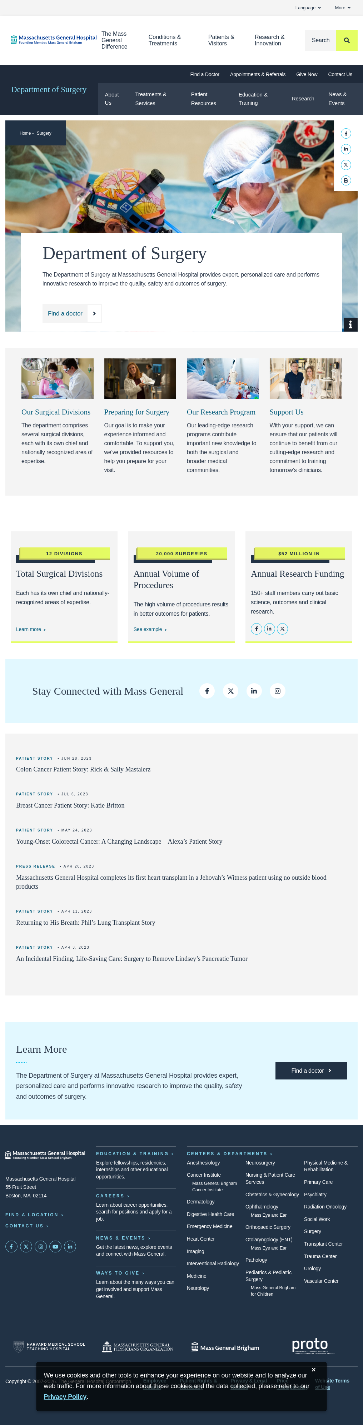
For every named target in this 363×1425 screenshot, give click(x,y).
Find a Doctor (204, 74)
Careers (110, 1195)
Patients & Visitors (221, 40)
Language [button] (308, 7)
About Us (112, 98)
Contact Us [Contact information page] (24, 1225)
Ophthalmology (261, 1207)
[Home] (45, 39)
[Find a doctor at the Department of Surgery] (72, 313)
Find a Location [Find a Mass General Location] (32, 1214)
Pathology (256, 1260)
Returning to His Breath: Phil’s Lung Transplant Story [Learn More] (85, 922)
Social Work (317, 1219)
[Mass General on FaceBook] (11, 1247)
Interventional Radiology (213, 1263)
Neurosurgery (260, 1163)
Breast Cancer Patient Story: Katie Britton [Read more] (70, 805)
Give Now (306, 74)
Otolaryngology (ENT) (269, 1239)
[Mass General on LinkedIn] (70, 1247)
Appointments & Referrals (257, 74)
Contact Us (340, 74)
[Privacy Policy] (65, 1397)
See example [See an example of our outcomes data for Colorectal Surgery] (148, 629)
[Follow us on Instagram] (277, 691)
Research (303, 98)
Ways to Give (118, 1273)
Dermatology (200, 1202)
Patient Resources (203, 98)
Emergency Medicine (209, 1226)
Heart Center (201, 1239)
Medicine (197, 1276)
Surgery (44, 133)
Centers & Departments (227, 1153)
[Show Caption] (351, 325)
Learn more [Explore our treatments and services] (28, 629)
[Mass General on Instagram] (41, 1247)
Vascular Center (321, 1281)
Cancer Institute (204, 1175)
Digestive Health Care (210, 1214)
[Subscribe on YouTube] (55, 1247)
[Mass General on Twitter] (26, 1247)
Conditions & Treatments (165, 40)
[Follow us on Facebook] (207, 691)
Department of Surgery (49, 89)
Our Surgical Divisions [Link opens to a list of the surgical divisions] (55, 412)
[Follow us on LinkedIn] (254, 691)
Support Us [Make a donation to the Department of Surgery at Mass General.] (287, 412)
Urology (312, 1268)
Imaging (195, 1251)
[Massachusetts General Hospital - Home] (45, 1155)
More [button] (342, 7)
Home (25, 133)
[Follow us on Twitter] (230, 691)
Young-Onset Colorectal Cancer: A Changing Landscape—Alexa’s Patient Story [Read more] (119, 841)
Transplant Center (323, 1244)
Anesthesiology (203, 1163)
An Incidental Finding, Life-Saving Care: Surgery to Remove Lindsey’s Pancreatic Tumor (132, 958)
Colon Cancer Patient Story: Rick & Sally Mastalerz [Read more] (83, 769)
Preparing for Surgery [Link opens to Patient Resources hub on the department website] (137, 412)
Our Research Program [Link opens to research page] (221, 412)
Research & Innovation (270, 40)
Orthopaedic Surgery (267, 1227)
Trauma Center (320, 1256)
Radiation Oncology (325, 1207)
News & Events (338, 98)
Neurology (198, 1288)
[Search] (331, 40)
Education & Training (253, 98)
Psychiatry (315, 1194)
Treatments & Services (150, 98)
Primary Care (318, 1182)
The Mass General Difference (114, 40)
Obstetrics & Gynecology (272, 1194)
